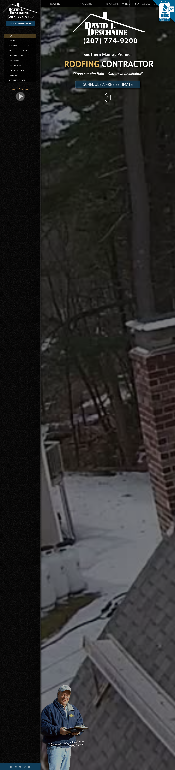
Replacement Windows (120, 3)
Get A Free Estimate (17, 80)
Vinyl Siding (85, 3)
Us (13, 41)
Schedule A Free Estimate (20, 23)
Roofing (55, 3)
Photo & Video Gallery (18, 50)
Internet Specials (16, 70)
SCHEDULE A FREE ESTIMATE (108, 84)
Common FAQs (14, 60)
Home (11, 36)
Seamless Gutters (146, 3)
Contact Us (13, 75)
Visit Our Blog (15, 65)
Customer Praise (16, 55)
